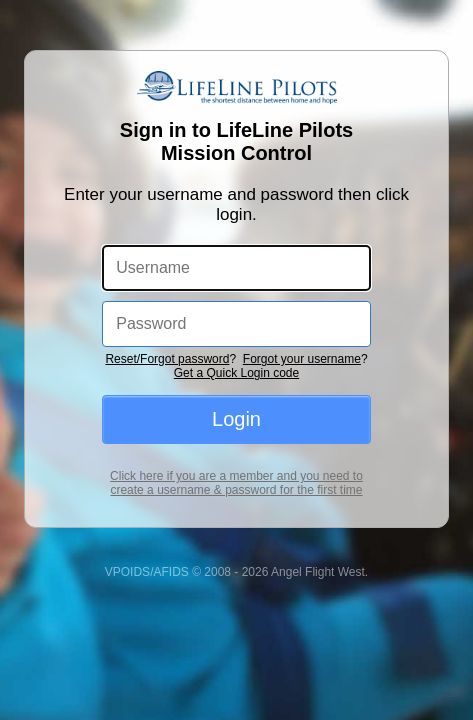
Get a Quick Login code (236, 318)
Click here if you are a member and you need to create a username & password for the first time (237, 428)
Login (236, 364)
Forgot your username (302, 304)
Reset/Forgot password (167, 304)
